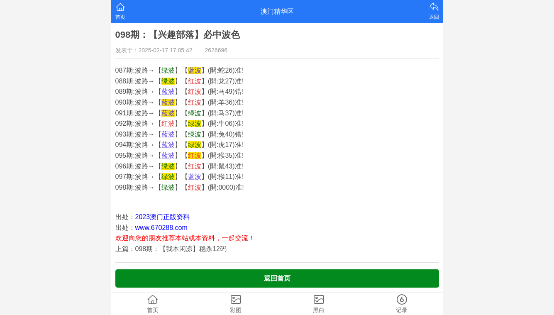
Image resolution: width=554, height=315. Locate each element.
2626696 (216, 50)
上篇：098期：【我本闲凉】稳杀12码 (171, 248)
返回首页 (277, 278)
